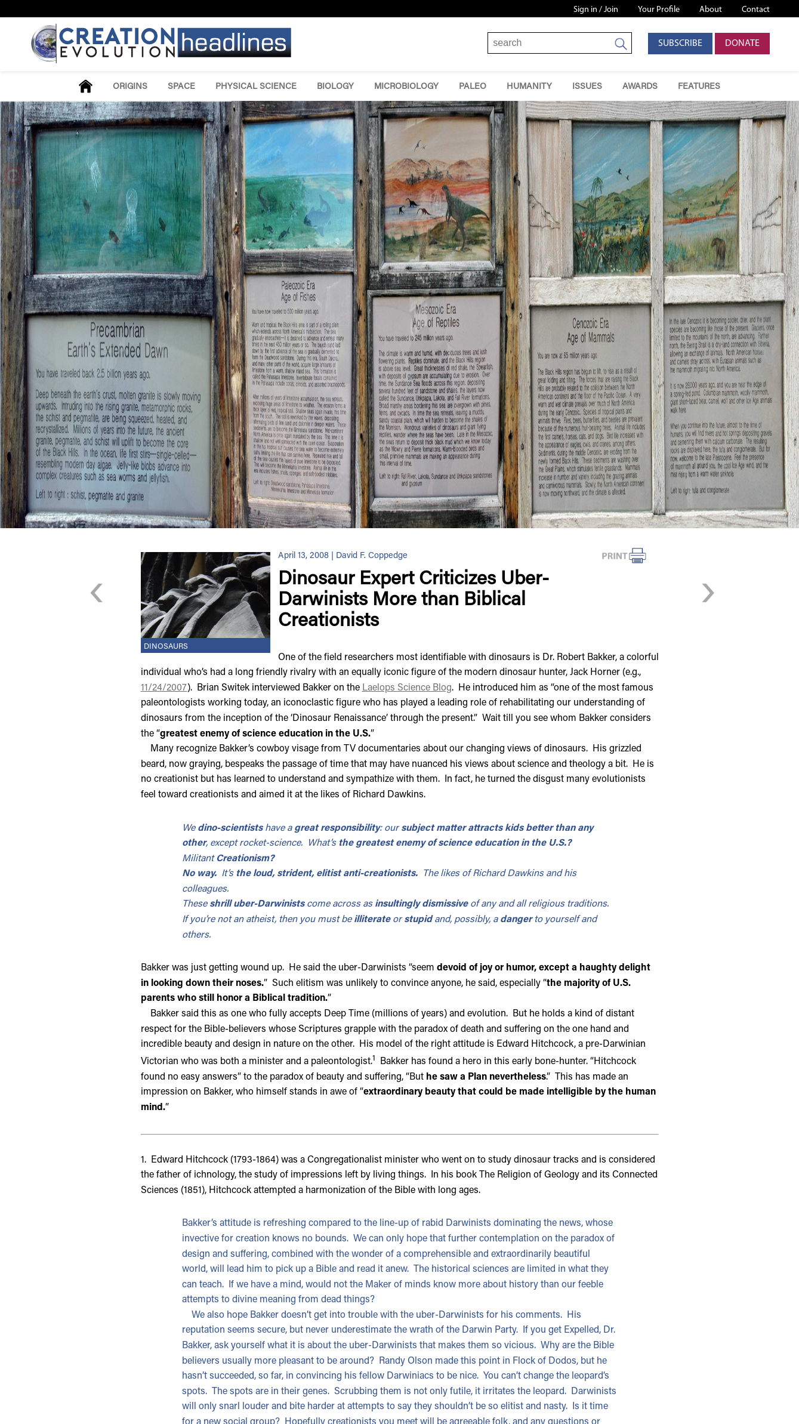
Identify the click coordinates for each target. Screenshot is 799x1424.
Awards (640, 86)
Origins (130, 86)
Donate (742, 43)
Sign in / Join (595, 9)
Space (181, 86)
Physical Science (256, 86)
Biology (335, 86)
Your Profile (659, 9)
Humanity (529, 86)
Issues (587, 86)
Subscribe (680, 43)
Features (699, 86)
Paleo (472, 86)
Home (85, 86)
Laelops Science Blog (407, 688)
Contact (756, 9)
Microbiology (406, 86)
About (710, 9)
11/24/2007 (164, 688)
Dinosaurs (166, 647)
